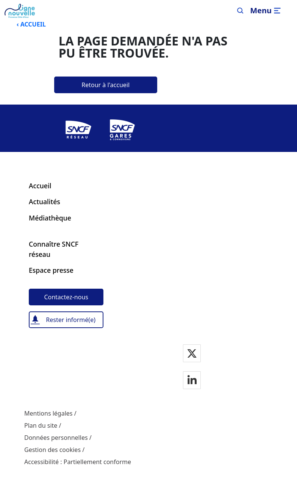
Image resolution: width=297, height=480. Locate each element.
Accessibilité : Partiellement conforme (77, 462)
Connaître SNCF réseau (53, 248)
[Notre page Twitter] (192, 354)
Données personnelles (56, 437)
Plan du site (40, 425)
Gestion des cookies (52, 450)
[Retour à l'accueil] (105, 85)
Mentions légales (48, 413)
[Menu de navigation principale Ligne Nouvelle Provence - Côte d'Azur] (20, 11)
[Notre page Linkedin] (192, 380)
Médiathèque (50, 217)
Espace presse (51, 270)
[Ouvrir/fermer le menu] (266, 10)
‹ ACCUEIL (31, 24)
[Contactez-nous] (66, 297)
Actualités (44, 201)
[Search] (240, 10)
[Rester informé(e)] (66, 319)
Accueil (40, 185)
